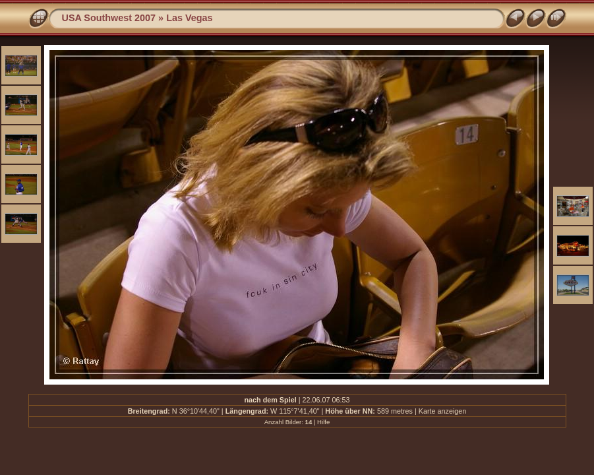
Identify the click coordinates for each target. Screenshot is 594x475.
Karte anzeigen (443, 411)
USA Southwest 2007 (109, 18)
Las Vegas (189, 18)
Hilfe (323, 422)
